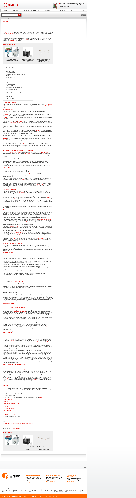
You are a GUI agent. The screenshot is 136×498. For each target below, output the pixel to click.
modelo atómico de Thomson (43, 152)
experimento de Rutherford (13, 152)
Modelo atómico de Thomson (17, 281)
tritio (12, 138)
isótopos (12, 137)
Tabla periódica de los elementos (11, 403)
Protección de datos (53, 496)
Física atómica (11, 423)
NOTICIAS (15, 10)
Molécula (5, 401)
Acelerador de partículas (9, 408)
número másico (39, 130)
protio (44, 137)
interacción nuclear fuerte (21, 148)
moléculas (43, 229)
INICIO (5, 10)
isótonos (41, 142)
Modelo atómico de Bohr (16, 337)
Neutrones (5, 117)
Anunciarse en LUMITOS (71, 475)
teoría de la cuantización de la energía (15, 341)
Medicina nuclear (7, 410)
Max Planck (35, 341)
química (6, 32)
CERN (40, 397)
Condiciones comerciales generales (39, 496)
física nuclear (25, 39)
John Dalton (26, 221)
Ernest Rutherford (26, 310)
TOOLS (72, 10)
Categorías (5, 423)
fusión (8, 406)
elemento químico (9, 33)
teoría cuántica (41, 238)
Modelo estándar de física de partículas (12, 405)
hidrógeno (19, 121)
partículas (12, 40)
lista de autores (16, 428)
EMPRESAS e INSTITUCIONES (31, 10)
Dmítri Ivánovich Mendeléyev (16, 232)
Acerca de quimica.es (33, 475)
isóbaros (23, 143)
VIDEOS (82, 10)
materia (37, 37)
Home (3, 18)
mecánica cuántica (41, 184)
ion (23, 179)
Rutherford (27, 153)
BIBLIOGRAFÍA (61, 10)
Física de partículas (20, 423)
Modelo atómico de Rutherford (18, 307)
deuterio (5, 138)
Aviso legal (26, 496)
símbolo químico (31, 125)
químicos (9, 34)
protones (50, 104)
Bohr (14, 238)
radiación (47, 326)
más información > (30, 482)
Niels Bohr (12, 340)
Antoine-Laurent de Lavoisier (44, 219)
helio (19, 122)
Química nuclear (29, 423)
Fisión (4, 406)
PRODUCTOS (48, 10)
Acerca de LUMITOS (53, 475)
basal (28, 173)
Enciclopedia (8, 18)
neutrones (5, 105)
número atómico (36, 123)
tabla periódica (13, 122)
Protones (5, 114)
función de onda (8, 378)
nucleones (21, 192)
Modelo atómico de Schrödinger (18, 369)
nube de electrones (46, 105)
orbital (35, 379)
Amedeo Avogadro (14, 226)
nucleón (23, 105)
